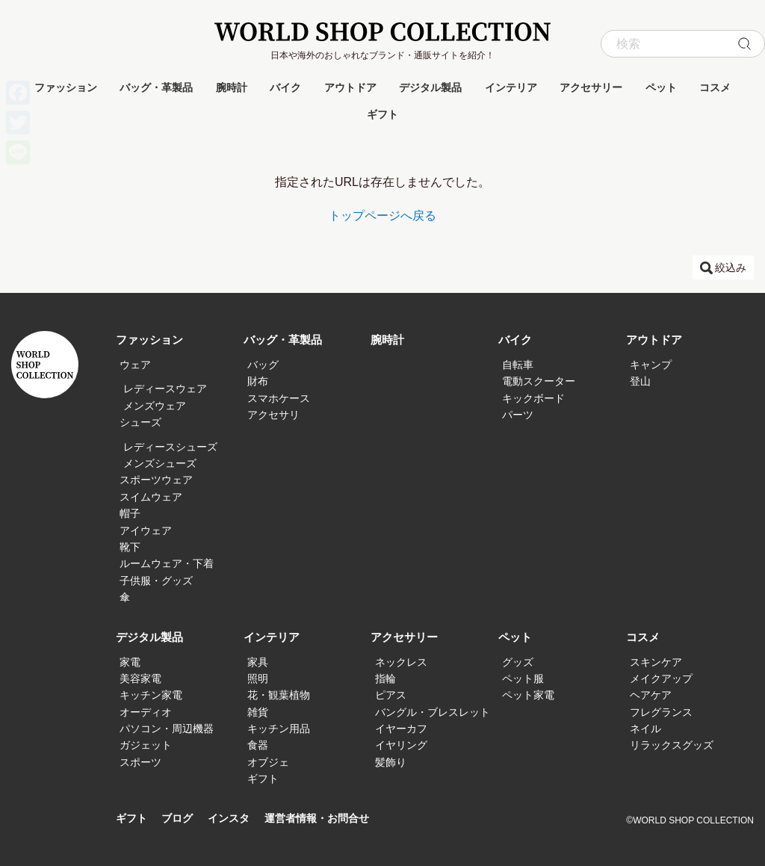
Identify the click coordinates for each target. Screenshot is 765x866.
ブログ (180, 818)
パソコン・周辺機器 (167, 728)
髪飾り (390, 762)
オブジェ (268, 762)
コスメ (715, 87)
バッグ (263, 365)
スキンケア (656, 662)
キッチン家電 (151, 695)
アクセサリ (273, 415)
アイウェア (146, 530)
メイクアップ (661, 678)
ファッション (65, 87)
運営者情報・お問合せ (328, 818)
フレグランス (661, 712)
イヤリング (401, 745)
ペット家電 (528, 695)
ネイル (645, 728)
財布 (257, 381)
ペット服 (523, 678)
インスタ (234, 818)
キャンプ (651, 365)
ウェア (135, 365)
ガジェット (146, 745)
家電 (130, 662)
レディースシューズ (170, 447)
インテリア (511, 87)
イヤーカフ (401, 728)
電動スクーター (538, 381)
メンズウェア (154, 406)
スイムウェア (151, 497)
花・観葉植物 (278, 695)
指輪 (385, 678)
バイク (285, 87)
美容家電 (140, 678)
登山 (640, 381)
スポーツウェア (156, 480)
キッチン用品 (278, 728)
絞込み (730, 267)
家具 (257, 662)
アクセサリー (591, 87)
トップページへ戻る (382, 215)
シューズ (140, 422)
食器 (257, 745)
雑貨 (257, 712)
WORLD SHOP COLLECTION (382, 31)
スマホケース (278, 398)
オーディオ (146, 712)
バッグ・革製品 (156, 87)
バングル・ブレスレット (432, 712)
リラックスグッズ (671, 745)
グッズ (517, 662)
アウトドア (350, 87)
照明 (257, 678)
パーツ (517, 415)
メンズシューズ (159, 463)
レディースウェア (165, 389)
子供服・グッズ (156, 581)
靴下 (130, 547)
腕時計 (231, 87)
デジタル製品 (430, 87)
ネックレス (401, 662)
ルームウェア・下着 (167, 563)
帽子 (130, 513)
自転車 (517, 365)
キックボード (533, 398)
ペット (661, 87)
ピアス (390, 695)
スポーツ (140, 762)
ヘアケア (651, 695)
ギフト (382, 114)
